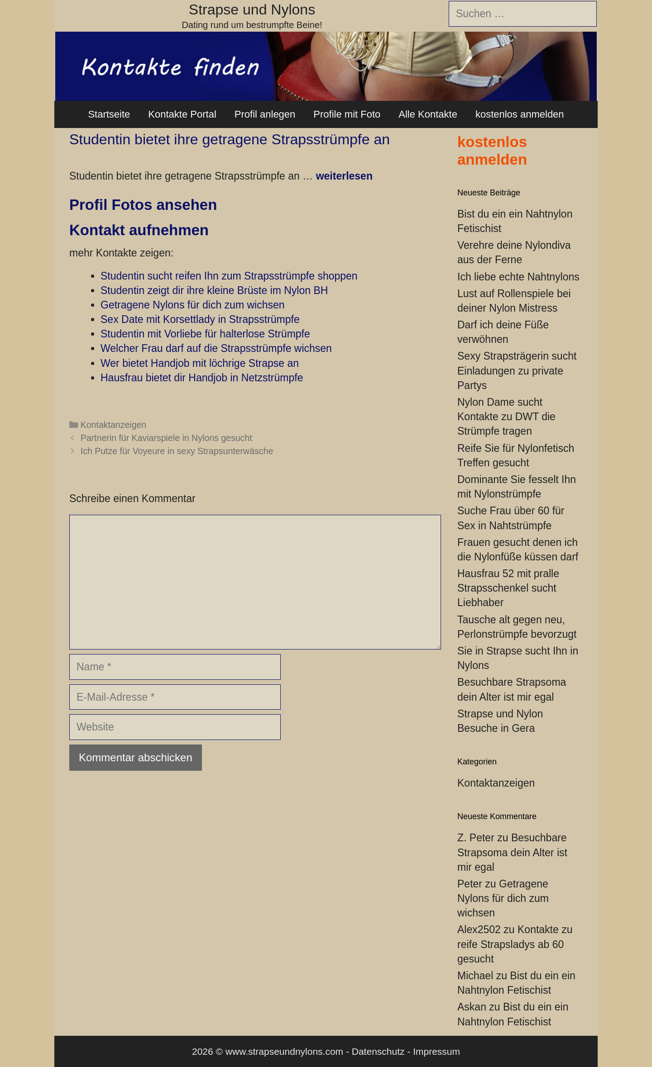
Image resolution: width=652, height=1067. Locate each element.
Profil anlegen (265, 114)
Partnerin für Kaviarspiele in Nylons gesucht (166, 438)
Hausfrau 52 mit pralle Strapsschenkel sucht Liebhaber (508, 588)
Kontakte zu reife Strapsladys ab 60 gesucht (514, 944)
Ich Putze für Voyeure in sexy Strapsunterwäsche (177, 451)
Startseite (109, 114)
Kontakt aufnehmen (139, 230)
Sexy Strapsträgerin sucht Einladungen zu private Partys (516, 370)
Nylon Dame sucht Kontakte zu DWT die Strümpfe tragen (506, 416)
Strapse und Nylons (252, 9)
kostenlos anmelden (519, 114)
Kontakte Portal (182, 114)
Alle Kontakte (427, 114)
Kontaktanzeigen (114, 425)
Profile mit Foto (346, 114)
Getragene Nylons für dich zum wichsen (503, 898)
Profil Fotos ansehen (143, 204)
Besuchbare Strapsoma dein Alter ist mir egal (512, 852)
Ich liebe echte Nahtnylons (518, 277)
